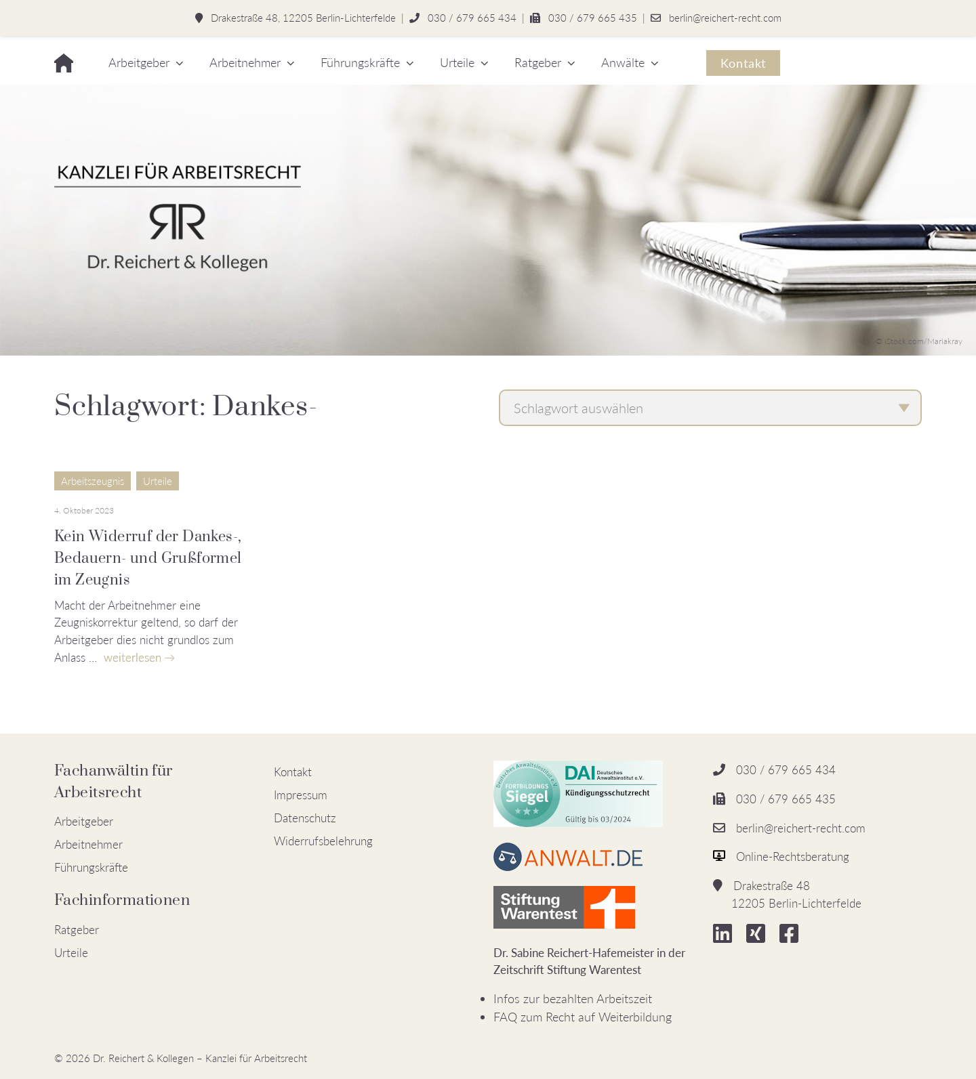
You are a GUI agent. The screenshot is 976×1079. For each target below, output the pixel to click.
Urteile (457, 62)
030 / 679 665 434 (472, 18)
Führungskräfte (360, 62)
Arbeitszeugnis (92, 481)
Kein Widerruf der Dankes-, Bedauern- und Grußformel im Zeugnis (148, 558)
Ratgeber (537, 62)
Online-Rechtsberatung (792, 856)
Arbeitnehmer (245, 62)
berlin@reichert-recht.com (725, 18)
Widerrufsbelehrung (323, 841)
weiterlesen (132, 657)
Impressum (300, 795)
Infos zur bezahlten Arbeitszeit (572, 998)
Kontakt (743, 63)
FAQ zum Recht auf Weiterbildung (582, 1016)
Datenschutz (305, 818)
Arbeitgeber (138, 62)
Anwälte (623, 62)
